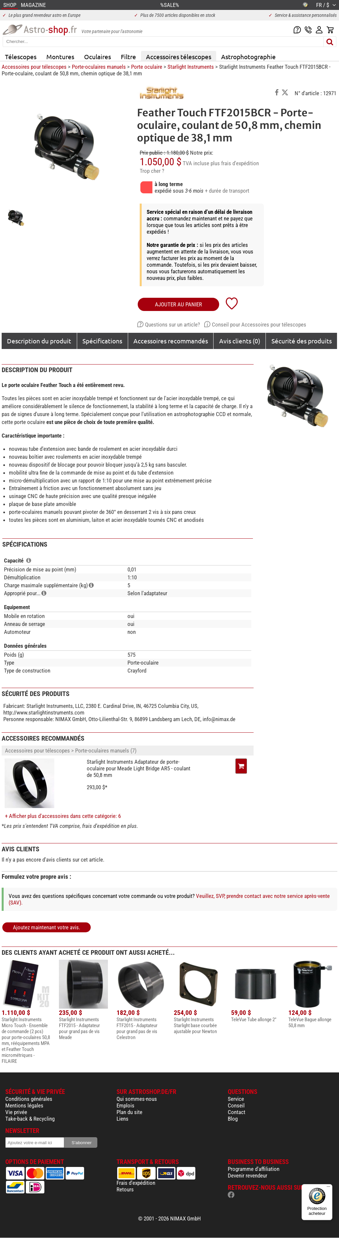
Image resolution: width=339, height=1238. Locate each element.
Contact (236, 1112)
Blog (233, 1118)
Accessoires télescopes (178, 56)
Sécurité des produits (301, 341)
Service (236, 1099)
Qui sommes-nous (137, 1099)
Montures (60, 56)
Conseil (236, 1105)
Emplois (125, 1105)
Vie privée (16, 1112)
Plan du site (129, 1112)
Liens (122, 1118)
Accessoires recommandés (170, 341)
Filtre (128, 56)
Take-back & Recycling (30, 1118)
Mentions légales (24, 1105)
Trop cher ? (152, 171)
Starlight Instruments (191, 66)
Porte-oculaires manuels (99, 66)
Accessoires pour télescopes (34, 66)
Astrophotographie (248, 56)
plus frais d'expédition (235, 163)
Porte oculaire (146, 66)
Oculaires (97, 56)
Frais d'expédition (136, 1183)
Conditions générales (28, 1099)
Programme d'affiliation (253, 1169)
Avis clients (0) (239, 341)
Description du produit (39, 341)
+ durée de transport (227, 190)
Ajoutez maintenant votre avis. (46, 927)
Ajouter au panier (178, 304)
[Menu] (328, 1188)
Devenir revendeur (247, 1175)
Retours (125, 1189)
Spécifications (102, 341)
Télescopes (20, 56)
